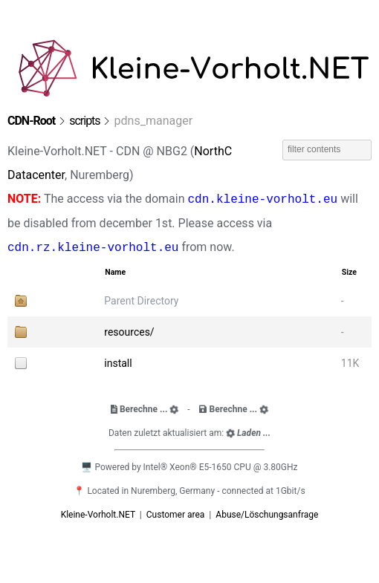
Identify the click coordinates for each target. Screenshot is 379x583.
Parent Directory (141, 301)
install (118, 363)
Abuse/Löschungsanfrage (267, 514)
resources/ (129, 332)
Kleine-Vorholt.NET (99, 514)
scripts (84, 121)
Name (115, 272)
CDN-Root (31, 121)
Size (349, 272)
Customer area (176, 514)
